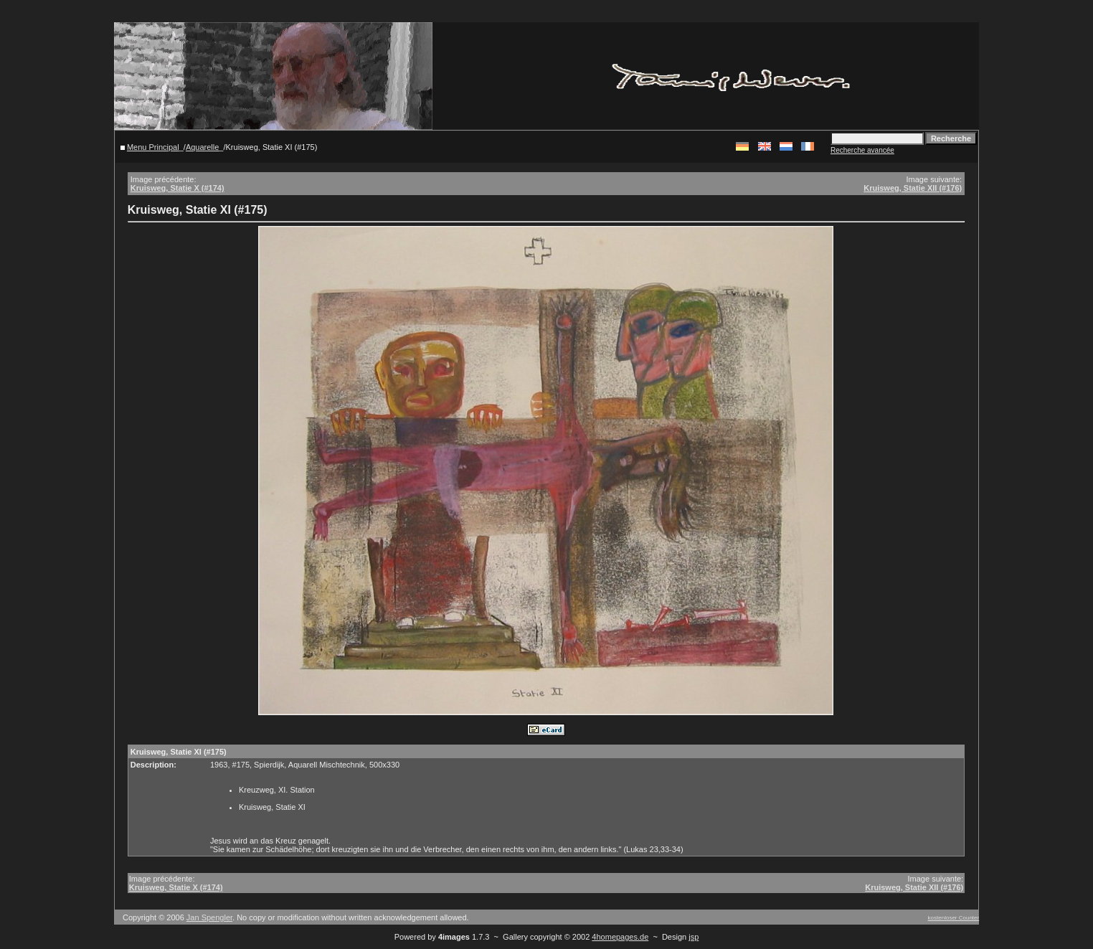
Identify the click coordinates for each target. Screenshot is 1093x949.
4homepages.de (620, 937)
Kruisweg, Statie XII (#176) (912, 188)
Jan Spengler (209, 917)
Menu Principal (153, 147)
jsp (694, 937)
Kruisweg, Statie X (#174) (177, 188)
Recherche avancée (862, 150)
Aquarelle (202, 147)
